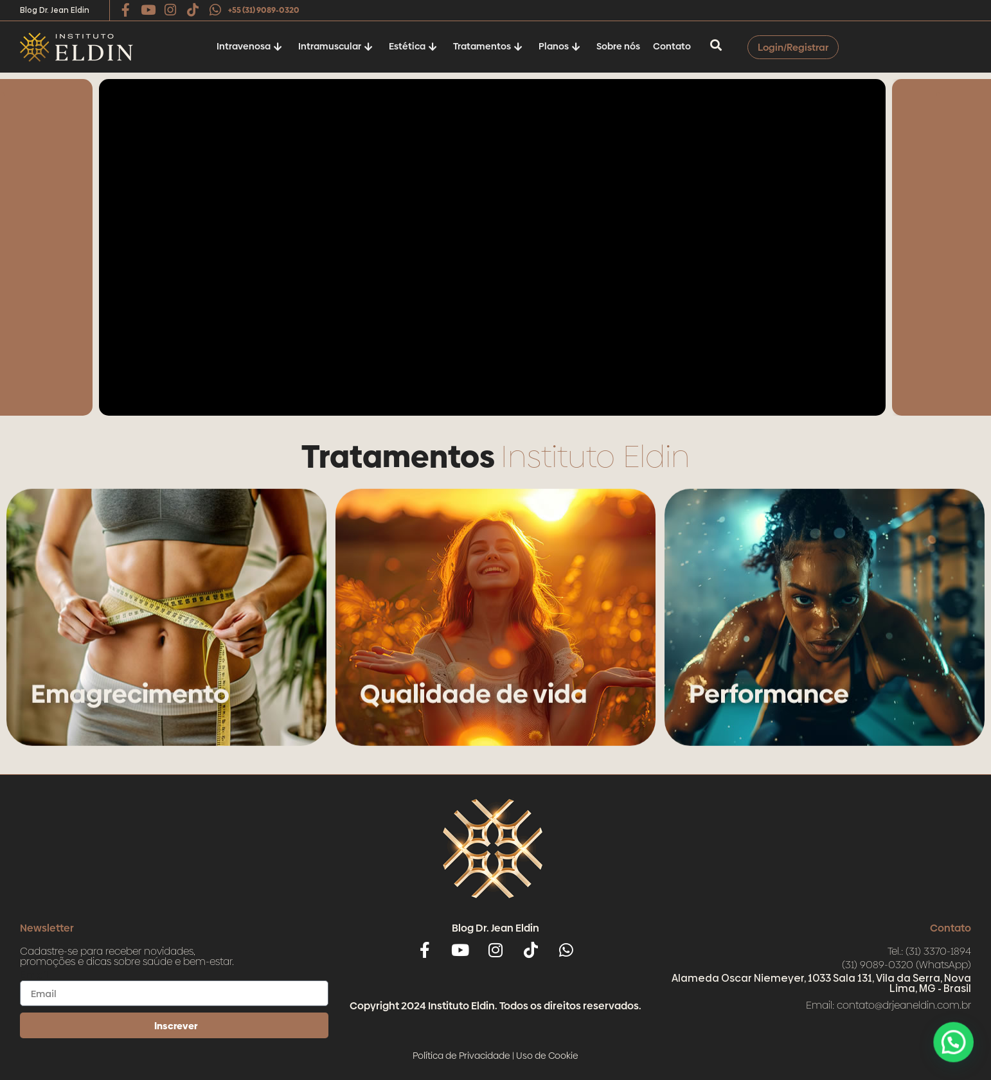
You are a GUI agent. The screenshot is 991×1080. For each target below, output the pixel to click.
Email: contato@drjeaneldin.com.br (888, 1005)
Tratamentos (487, 46)
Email (34, 975)
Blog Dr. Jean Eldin (54, 10)
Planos (559, 46)
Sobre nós (618, 46)
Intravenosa (249, 46)
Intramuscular (335, 46)
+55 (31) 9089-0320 (263, 10)
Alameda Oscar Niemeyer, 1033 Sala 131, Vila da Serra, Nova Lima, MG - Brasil (821, 983)
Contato (672, 46)
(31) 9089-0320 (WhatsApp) (906, 964)
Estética (413, 46)
